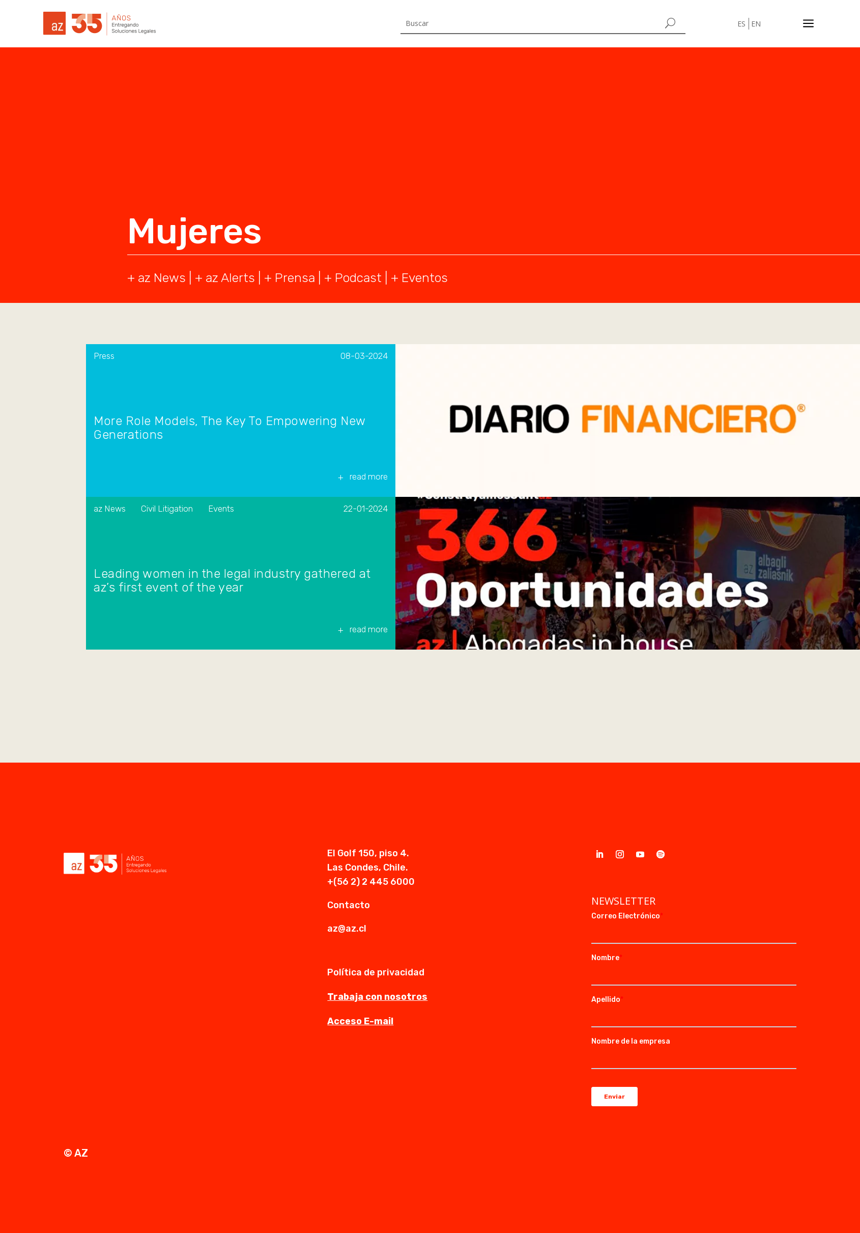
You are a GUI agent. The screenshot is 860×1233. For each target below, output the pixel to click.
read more (369, 476)
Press (104, 356)
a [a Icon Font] (808, 23)
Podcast (358, 277)
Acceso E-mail (360, 1021)
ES (741, 24)
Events (221, 508)
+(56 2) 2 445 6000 (371, 881)
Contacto (348, 905)
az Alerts (230, 277)
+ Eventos (419, 277)
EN (756, 24)
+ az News (156, 277)
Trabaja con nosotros (377, 996)
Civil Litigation (167, 508)
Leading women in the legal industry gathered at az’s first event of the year (232, 581)
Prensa (295, 277)
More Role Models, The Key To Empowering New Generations (229, 428)
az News (110, 508)
